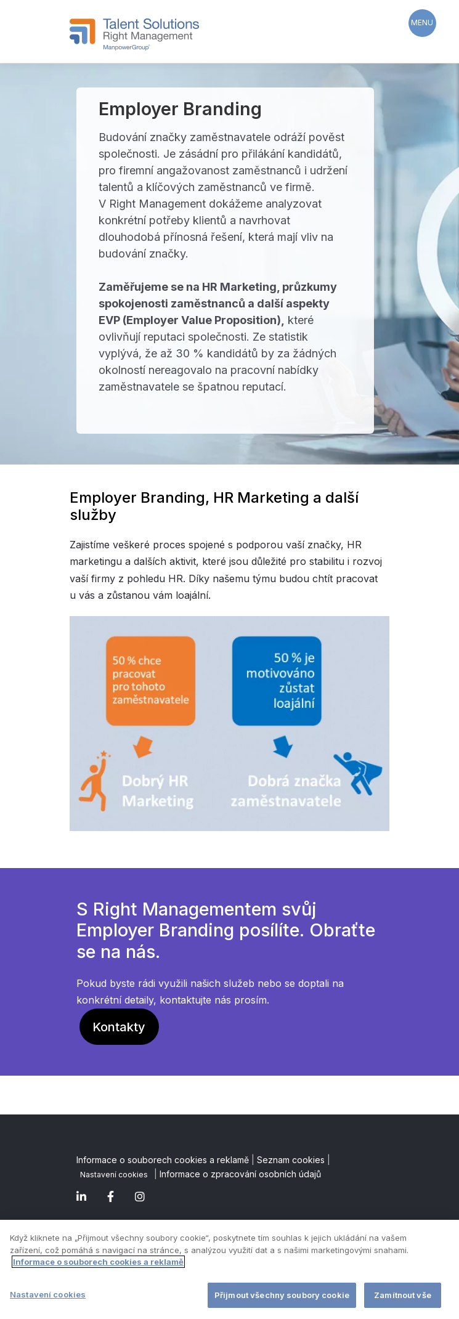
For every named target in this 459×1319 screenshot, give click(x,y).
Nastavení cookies (114, 1174)
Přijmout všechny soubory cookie (281, 1296)
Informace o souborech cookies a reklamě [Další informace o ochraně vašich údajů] (98, 1263)
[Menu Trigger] (422, 23)
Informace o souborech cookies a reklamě (162, 1160)
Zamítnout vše (402, 1296)
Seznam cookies (291, 1160)
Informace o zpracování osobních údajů (240, 1174)
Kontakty (118, 1027)
